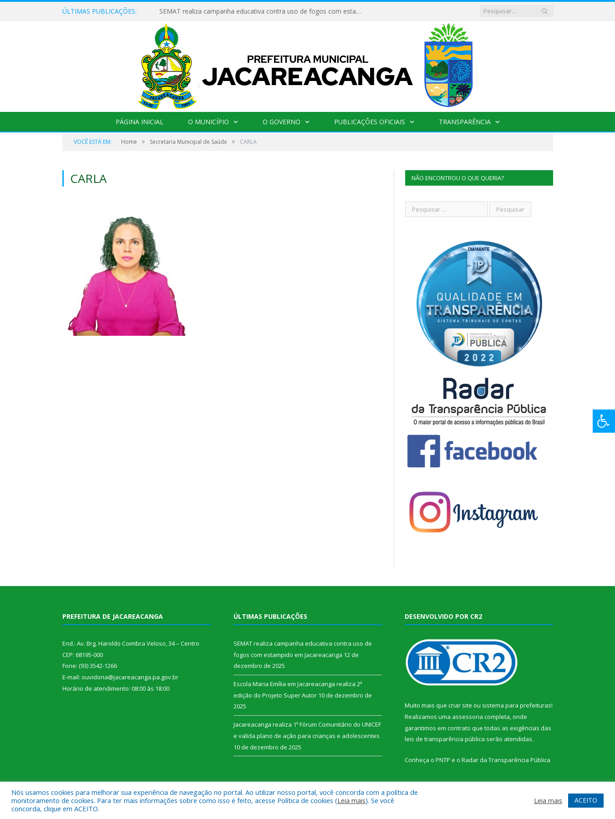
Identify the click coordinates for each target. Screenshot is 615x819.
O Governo (281, 121)
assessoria (467, 717)
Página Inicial (139, 121)
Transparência (465, 121)
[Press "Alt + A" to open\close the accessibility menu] (604, 421)
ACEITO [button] (585, 800)
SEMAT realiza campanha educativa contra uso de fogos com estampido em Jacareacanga (264, 11)
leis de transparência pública (445, 739)
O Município (208, 121)
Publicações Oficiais (369, 121)
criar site (460, 705)
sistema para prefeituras (516, 705)
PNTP (443, 760)
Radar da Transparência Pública (506, 760)
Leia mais (351, 800)
